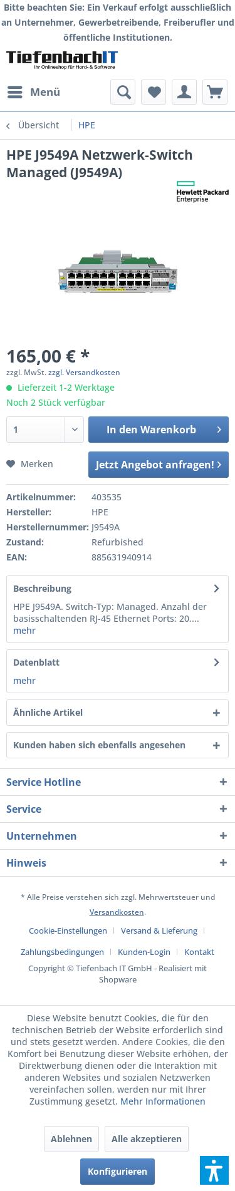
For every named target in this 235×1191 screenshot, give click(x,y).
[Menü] (33, 92)
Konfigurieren (117, 1171)
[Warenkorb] (214, 92)
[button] (214, 1170)
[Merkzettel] (153, 92)
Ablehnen (71, 1139)
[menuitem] (33, 92)
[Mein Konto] (184, 92)
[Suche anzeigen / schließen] (122, 92)
